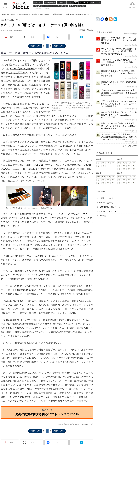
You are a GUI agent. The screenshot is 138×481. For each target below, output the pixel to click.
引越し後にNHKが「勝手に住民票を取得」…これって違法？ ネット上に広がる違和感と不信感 (118, 126)
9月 (134, 163)
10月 (129, 163)
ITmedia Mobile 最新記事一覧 (111, 18)
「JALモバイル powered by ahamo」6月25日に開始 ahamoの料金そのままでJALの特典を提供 (119, 92)
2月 (99, 166)
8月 (119, 166)
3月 (113, 163)
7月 (124, 166)
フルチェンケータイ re (46, 164)
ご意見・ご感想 (106, 198)
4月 (108, 163)
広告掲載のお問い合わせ (109, 207)
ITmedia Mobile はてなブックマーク (115, 18)
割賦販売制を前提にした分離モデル (34, 290)
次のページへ (59, 46)
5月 (103, 163)
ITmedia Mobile (6, 14)
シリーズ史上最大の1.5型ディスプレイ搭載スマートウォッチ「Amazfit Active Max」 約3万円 (119, 115)
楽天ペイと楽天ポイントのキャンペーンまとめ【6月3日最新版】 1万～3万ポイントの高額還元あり (118, 103)
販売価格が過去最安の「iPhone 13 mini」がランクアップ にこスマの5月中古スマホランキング (119, 73)
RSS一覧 (102, 216)
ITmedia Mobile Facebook (102, 18)
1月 (103, 166)
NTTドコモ (17, 14)
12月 (119, 163)
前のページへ (36, 46)
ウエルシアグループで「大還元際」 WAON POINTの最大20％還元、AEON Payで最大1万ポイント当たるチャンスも (119, 137)
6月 (99, 163)
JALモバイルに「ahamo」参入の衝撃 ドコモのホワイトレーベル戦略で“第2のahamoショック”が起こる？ (119, 51)
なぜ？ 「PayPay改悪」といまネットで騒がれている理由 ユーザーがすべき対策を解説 (118, 40)
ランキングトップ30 (129, 146)
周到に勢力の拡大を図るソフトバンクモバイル (47, 414)
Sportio (53, 160)
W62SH (61, 214)
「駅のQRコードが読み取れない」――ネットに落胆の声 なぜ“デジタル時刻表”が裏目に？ (119, 62)
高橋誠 (41, 279)
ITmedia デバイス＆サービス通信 (98, 18)
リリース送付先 (106, 203)
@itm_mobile (106, 18)
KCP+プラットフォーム (22, 68)
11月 (124, 163)
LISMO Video (81, 233)
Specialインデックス (107, 211)
